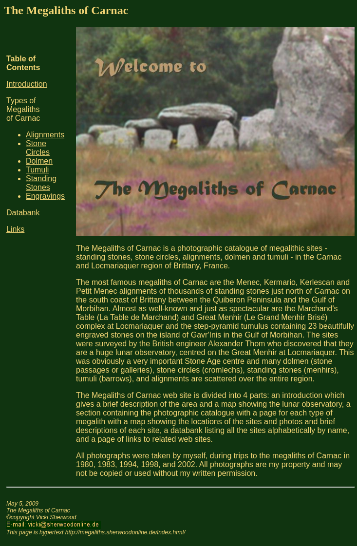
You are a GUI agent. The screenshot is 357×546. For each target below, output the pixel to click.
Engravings (45, 196)
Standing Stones (41, 182)
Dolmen (39, 161)
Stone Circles (38, 147)
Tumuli (37, 170)
